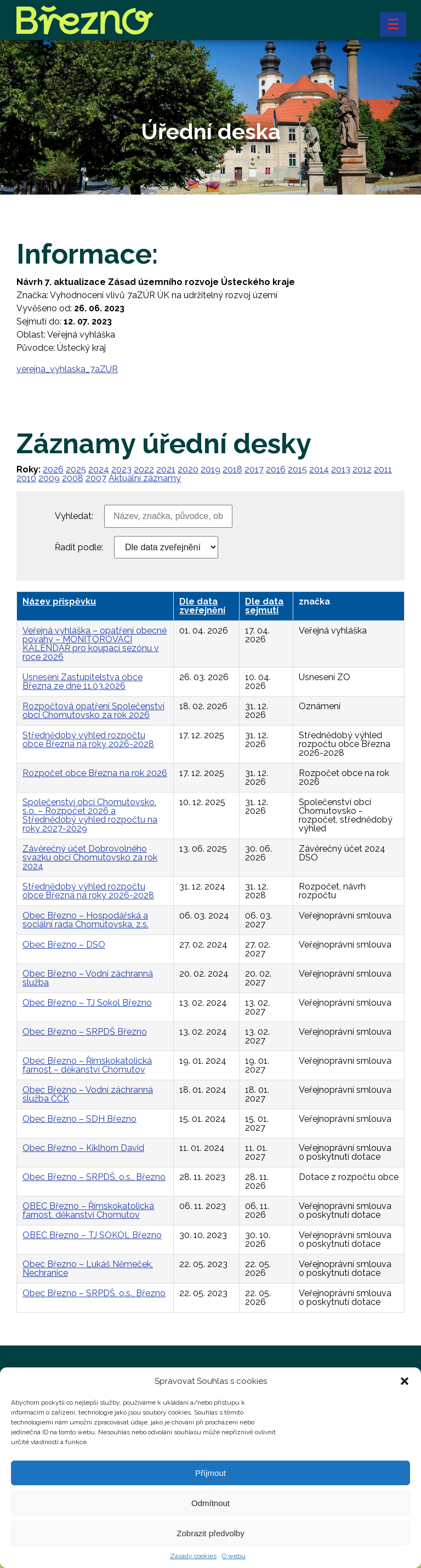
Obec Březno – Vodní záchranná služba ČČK (87, 1094)
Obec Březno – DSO (63, 944)
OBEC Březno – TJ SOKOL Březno (92, 1235)
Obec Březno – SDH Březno (79, 1119)
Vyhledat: (74, 516)
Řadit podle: (79, 547)
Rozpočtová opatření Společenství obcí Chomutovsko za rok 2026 (93, 710)
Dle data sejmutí (264, 605)
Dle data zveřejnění (202, 605)
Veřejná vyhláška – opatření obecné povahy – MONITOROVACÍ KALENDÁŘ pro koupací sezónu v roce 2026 (94, 643)
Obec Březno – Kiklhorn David (83, 1148)
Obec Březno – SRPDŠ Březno (84, 1032)
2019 (210, 469)
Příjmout (210, 1485)
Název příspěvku (59, 601)
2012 (362, 469)
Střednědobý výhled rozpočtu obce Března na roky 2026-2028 (88, 739)
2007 (96, 478)
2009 (49, 478)
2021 (165, 469)
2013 (340, 469)
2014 (319, 469)
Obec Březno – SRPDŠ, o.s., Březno (94, 1177)
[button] (404, 1394)
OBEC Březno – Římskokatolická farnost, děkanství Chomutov (88, 1210)
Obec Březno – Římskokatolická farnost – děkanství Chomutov (87, 1065)
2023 (121, 469)
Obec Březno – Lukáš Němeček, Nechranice (87, 1268)
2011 (383, 469)
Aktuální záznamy (145, 478)
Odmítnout (210, 1515)
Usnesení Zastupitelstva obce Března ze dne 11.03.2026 (82, 681)
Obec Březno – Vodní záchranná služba (87, 978)
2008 (72, 478)
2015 (297, 469)
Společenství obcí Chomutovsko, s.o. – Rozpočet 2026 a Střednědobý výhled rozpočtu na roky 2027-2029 (89, 815)
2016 (276, 469)
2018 (232, 469)
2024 (98, 469)
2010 (26, 478)
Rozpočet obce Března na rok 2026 (94, 773)
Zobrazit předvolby (210, 1545)
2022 (144, 469)
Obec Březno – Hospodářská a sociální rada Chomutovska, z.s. (85, 920)
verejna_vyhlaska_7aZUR (67, 369)
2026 (53, 469)
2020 (188, 469)
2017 (254, 469)
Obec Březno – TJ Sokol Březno (87, 1002)
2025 (76, 469)
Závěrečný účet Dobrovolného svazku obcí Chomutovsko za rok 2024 (89, 857)
